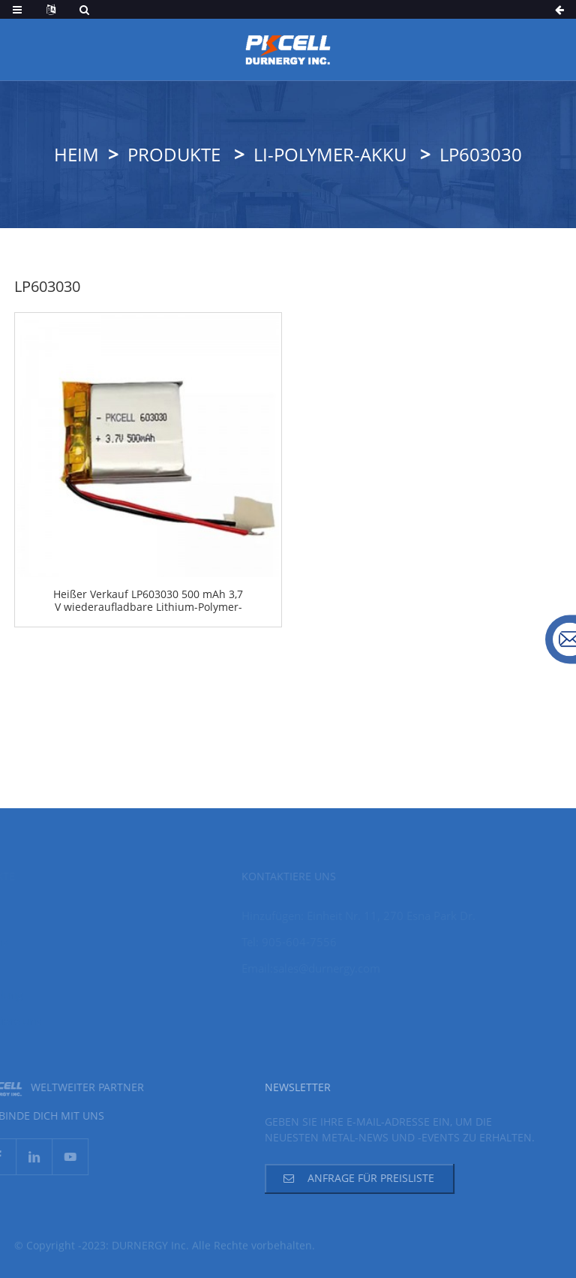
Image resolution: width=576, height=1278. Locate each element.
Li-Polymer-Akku (330, 154)
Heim (76, 154)
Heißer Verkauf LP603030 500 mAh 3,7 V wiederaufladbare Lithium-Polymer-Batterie (148, 601)
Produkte (174, 154)
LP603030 (481, 154)
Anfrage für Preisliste (357, 1178)
